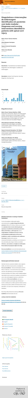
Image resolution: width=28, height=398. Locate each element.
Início (2, 6)
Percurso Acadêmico (10, 1)
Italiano (6, 328)
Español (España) (8, 324)
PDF (5, 186)
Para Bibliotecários (6, 371)
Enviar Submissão (7, 310)
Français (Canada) (8, 326)
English (6, 322)
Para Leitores (5, 366)
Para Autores (5, 368)
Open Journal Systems (7, 357)
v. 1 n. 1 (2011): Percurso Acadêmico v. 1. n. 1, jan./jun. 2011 (13, 9)
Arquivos (8, 6)
